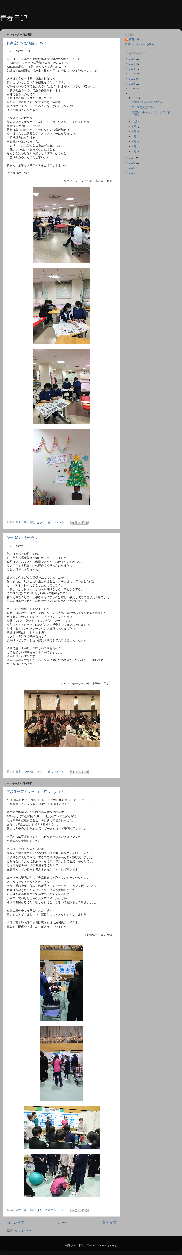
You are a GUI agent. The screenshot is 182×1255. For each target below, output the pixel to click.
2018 (132, 93)
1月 (134, 151)
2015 (132, 167)
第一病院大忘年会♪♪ (22, 538)
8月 (134, 131)
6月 (134, 141)
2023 (132, 68)
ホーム (63, 1223)
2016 (132, 162)
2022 (132, 73)
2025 (132, 58)
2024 (132, 63)
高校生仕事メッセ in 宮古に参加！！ (37, 792)
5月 (134, 146)
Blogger (114, 1245)
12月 (135, 97)
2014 (132, 172)
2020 (132, 83)
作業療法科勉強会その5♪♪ (26, 43)
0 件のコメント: (55, 522)
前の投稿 (109, 1223)
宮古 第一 (135, 39)
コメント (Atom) (22, 1230)
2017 (132, 157)
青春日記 (13, 18)
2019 (132, 88)
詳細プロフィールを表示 (139, 44)
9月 (134, 126)
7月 (134, 136)
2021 (132, 78)
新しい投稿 (16, 1223)
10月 (135, 121)
